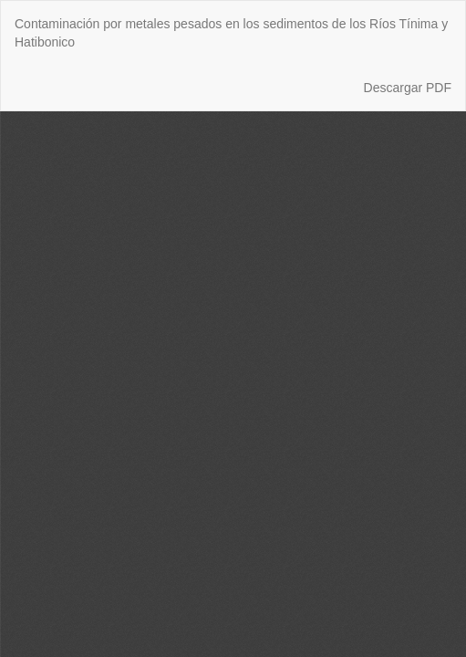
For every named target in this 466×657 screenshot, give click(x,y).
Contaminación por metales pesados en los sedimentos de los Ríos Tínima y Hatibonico (231, 32)
